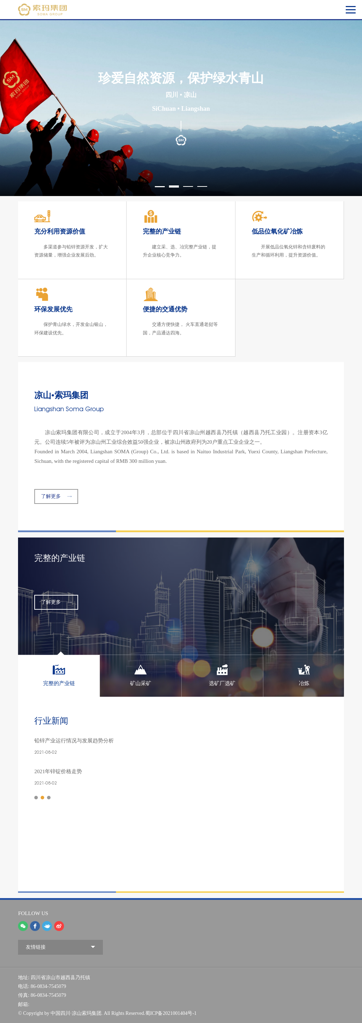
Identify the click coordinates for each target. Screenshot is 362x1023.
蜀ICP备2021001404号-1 (171, 1013)
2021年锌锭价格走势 (58, 771)
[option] (181, 108)
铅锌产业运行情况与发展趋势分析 (74, 740)
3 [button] (188, 186)
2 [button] (174, 186)
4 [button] (202, 186)
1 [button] (160, 186)
